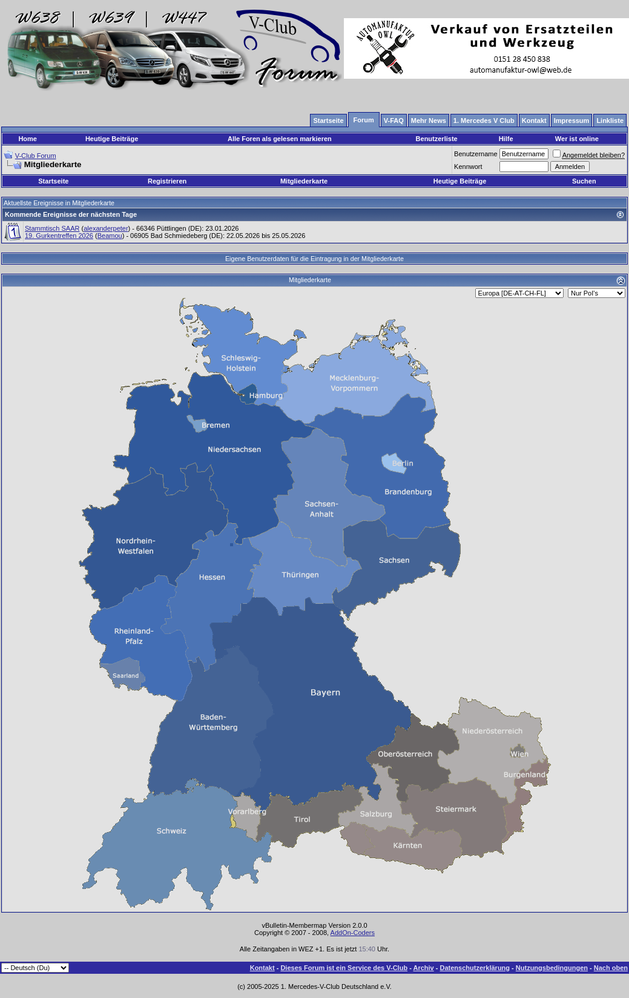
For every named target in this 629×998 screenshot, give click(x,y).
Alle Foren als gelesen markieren (280, 138)
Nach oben (611, 967)
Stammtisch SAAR (52, 228)
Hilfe (506, 138)
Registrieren (167, 181)
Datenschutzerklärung (475, 967)
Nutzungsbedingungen (552, 967)
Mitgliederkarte (304, 181)
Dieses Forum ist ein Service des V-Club (343, 967)
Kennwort (468, 166)
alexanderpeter (106, 228)
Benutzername (476, 153)
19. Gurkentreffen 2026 (59, 235)
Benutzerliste (437, 138)
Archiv (423, 967)
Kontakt (262, 967)
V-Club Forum (35, 155)
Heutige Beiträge (111, 138)
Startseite (53, 181)
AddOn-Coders (353, 932)
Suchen (584, 181)
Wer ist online (577, 138)
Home (27, 138)
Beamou (109, 235)
